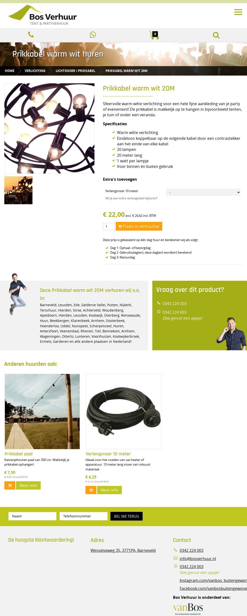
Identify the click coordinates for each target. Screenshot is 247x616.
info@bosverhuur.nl (198, 558)
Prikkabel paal (19, 454)
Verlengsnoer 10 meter (121, 191)
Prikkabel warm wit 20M (126, 71)
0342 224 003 (174, 303)
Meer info (28, 485)
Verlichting (35, 71)
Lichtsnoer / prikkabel (75, 71)
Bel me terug (126, 516)
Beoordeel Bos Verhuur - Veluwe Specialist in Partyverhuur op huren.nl (38, 567)
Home (9, 71)
